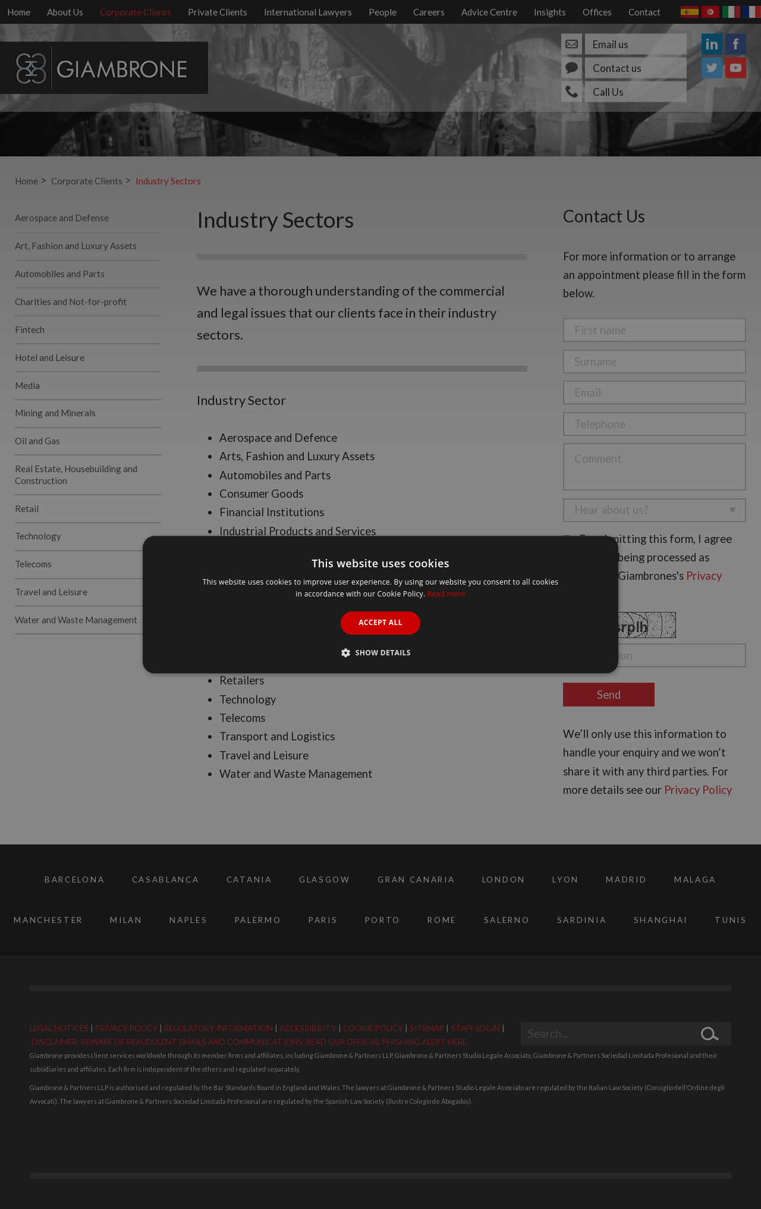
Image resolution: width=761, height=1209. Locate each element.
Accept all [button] (380, 623)
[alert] (380, 604)
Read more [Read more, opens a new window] (446, 594)
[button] (380, 652)
